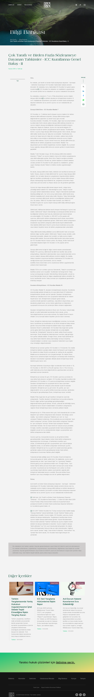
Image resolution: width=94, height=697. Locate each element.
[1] (38, 89)
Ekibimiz (19, 4)
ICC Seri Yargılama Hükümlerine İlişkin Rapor (46, 601)
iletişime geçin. (65, 657)
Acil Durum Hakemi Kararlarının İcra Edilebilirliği (72, 601)
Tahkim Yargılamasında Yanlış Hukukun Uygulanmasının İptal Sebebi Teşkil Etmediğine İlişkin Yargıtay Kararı (22, 607)
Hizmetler (11, 4)
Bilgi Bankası (28, 4)
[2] (43, 98)
